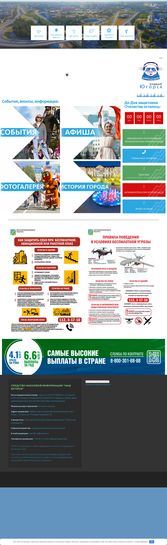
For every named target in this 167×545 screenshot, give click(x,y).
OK (152, 542)
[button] (64, 95)
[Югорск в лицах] (144, 203)
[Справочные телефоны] (144, 152)
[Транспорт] (144, 169)
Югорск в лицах (144, 208)
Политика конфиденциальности (98, 384)
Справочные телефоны (144, 158)
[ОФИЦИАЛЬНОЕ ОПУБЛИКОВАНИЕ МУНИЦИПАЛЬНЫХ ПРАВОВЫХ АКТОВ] (144, 132)
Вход (155, 4)
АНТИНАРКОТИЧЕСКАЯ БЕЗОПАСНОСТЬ (144, 192)
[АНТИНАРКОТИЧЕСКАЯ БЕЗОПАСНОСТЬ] (144, 186)
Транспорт (144, 174)
